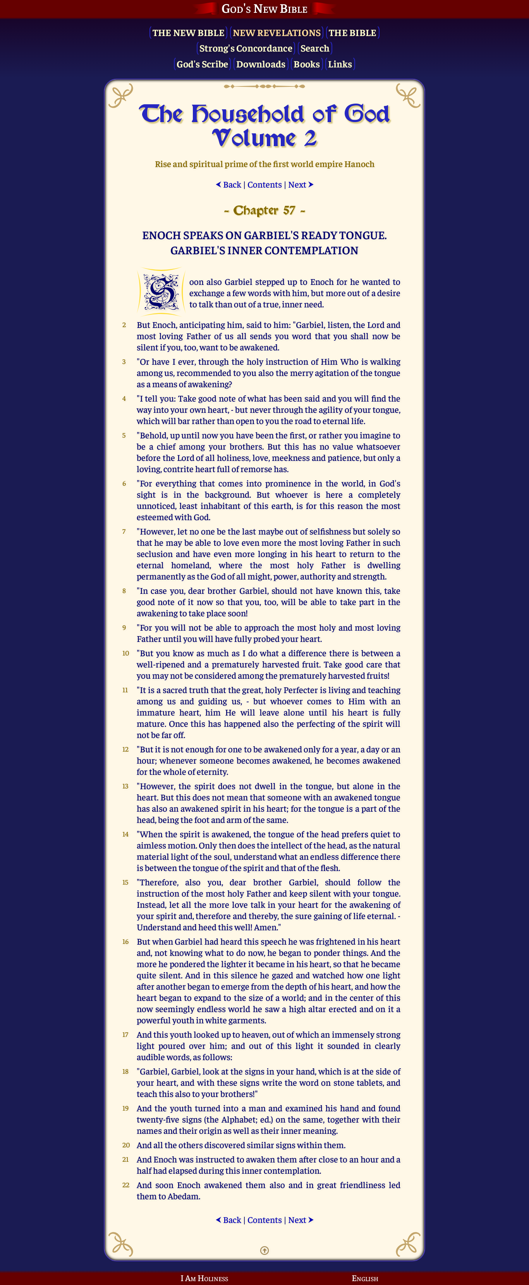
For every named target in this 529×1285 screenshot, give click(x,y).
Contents (264, 184)
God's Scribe (202, 63)
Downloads (260, 63)
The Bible (352, 32)
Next (301, 184)
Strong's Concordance (245, 47)
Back (228, 184)
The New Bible (189, 32)
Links (340, 63)
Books (307, 63)
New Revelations (277, 32)
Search (315, 47)
